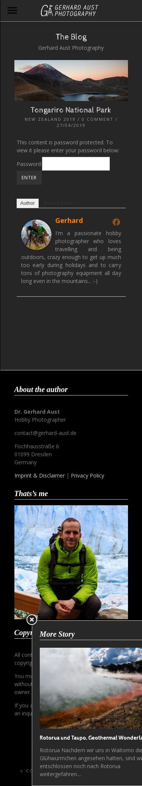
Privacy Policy (87, 475)
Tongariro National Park (71, 110)
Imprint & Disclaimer (39, 475)
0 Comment (98, 119)
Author (27, 203)
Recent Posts (58, 203)
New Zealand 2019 (50, 119)
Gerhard (69, 220)
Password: (63, 164)
